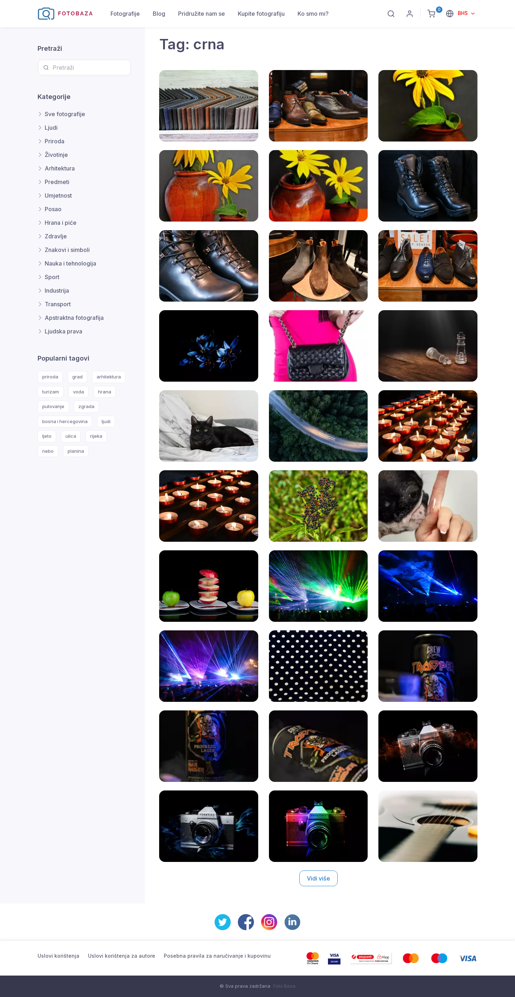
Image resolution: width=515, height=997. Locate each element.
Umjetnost (58, 195)
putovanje (53, 406)
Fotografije (125, 13)
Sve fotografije (65, 114)
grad (77, 377)
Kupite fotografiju (261, 13)
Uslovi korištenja (58, 956)
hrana (104, 392)
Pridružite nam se (201, 13)
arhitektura (109, 377)
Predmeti (57, 181)
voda (78, 392)
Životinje (56, 154)
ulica (70, 436)
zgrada (86, 406)
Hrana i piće (61, 222)
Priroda (54, 141)
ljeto (47, 436)
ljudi (106, 421)
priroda (50, 377)
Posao (53, 209)
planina (76, 451)
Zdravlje (56, 236)
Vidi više (318, 878)
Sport (52, 277)
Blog (159, 13)
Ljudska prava (63, 331)
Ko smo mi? (313, 13)
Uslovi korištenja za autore (121, 956)
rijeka (96, 436)
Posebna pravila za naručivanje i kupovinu (217, 956)
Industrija (57, 290)
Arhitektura (60, 168)
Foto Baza (284, 986)
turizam (50, 392)
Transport (58, 304)
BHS (463, 13)
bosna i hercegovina (65, 421)
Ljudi (51, 127)
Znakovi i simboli (67, 249)
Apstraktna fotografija (74, 317)
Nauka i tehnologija (70, 263)
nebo (48, 451)
